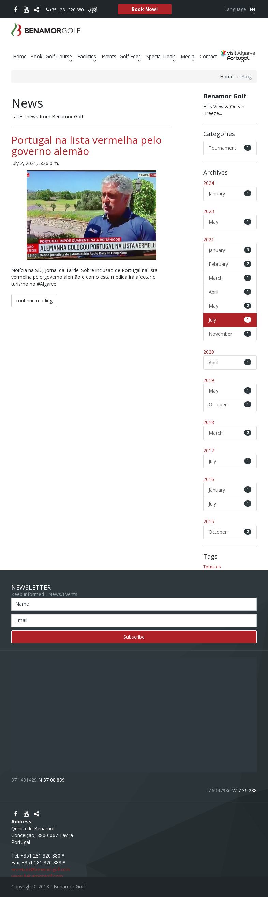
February (230, 264)
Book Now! (145, 9)
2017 (208, 450)
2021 (208, 239)
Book (36, 56)
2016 (208, 479)
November (230, 334)
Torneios (212, 567)
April (230, 292)
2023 (208, 211)
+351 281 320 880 (65, 9)
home (227, 76)
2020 (208, 352)
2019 (208, 380)
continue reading (34, 300)
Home (20, 56)
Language (240, 9)
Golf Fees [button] (131, 56)
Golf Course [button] (60, 56)
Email (21, 620)
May (230, 222)
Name (22, 603)
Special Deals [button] (161, 56)
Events (109, 56)
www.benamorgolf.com (37, 876)
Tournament (230, 148)
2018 (208, 422)
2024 (208, 183)
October (230, 404)
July (230, 320)
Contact (208, 56)
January (230, 193)
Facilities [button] (87, 56)
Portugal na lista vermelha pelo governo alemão (86, 145)
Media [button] (188, 56)
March (230, 278)
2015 (208, 521)
